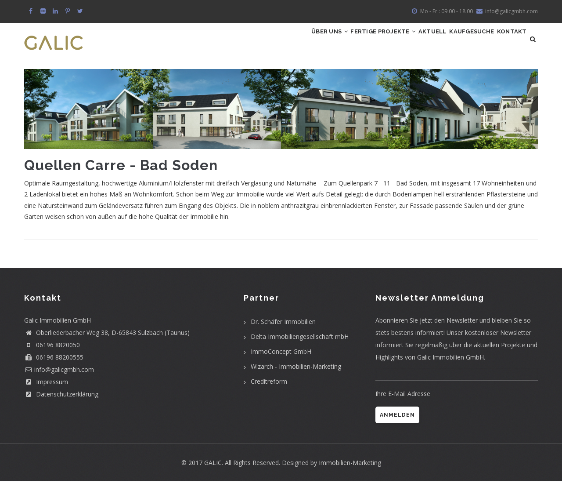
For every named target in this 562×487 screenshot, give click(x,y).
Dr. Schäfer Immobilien (283, 327)
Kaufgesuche (456, 42)
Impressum (46, 387)
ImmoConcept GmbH (281, 357)
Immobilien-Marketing (350, 468)
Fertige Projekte (345, 42)
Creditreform (269, 387)
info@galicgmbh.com (511, 11)
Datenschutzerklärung (61, 400)
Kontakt (507, 42)
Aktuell (406, 42)
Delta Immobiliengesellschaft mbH (300, 342)
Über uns (279, 42)
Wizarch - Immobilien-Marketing (296, 372)
